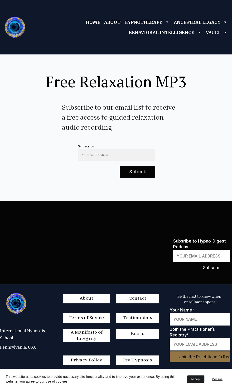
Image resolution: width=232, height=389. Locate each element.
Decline (217, 379)
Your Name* (182, 310)
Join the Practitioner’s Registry (204, 356)
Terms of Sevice (86, 318)
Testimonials (137, 318)
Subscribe (86, 146)
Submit (137, 172)
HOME (93, 22)
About (86, 298)
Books (137, 334)
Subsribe (212, 267)
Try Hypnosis (137, 360)
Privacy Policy (86, 360)
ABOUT (112, 22)
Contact (137, 298)
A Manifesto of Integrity (86, 335)
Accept (196, 379)
